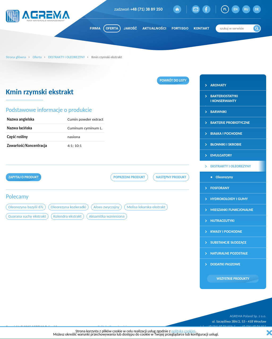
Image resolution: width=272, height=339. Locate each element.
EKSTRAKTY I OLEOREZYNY (66, 57)
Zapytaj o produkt (23, 177)
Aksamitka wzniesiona (107, 216)
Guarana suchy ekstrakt (27, 216)
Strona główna (16, 57)
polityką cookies (183, 331)
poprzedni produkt (129, 177)
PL (225, 9)
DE (257, 9)
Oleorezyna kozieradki (68, 207)
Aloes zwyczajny (106, 207)
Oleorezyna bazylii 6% (25, 207)
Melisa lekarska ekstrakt (146, 207)
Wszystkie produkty (233, 279)
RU (246, 9)
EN (236, 9)
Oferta (37, 57)
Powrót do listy (173, 80)
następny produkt (171, 177)
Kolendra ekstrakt (67, 216)
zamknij (269, 332)
